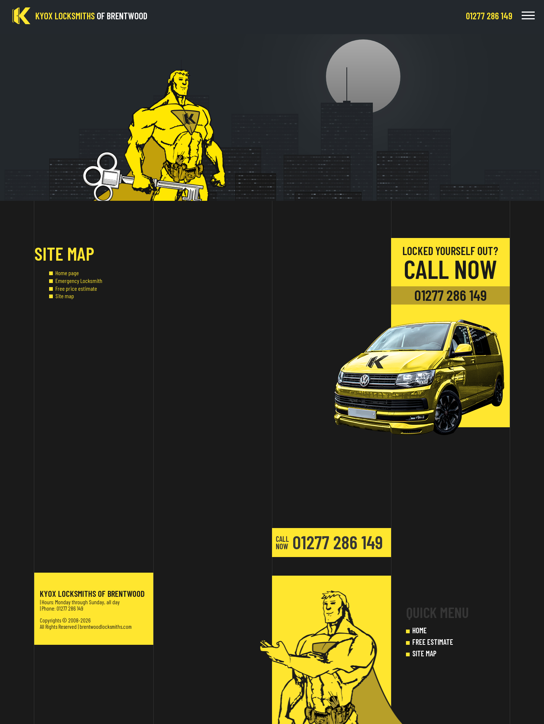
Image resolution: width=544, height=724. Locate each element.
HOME (419, 630)
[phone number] (489, 15)
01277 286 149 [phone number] (450, 295)
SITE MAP (424, 653)
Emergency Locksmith (78, 280)
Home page (67, 272)
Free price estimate (76, 288)
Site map (64, 295)
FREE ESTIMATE (432, 641)
